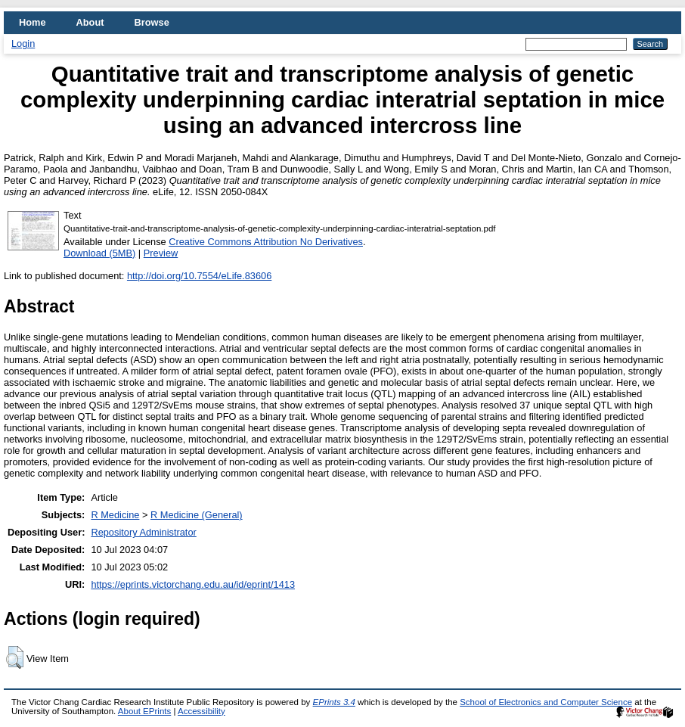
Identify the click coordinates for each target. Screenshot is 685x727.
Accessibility (201, 711)
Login (23, 43)
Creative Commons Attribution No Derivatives (266, 241)
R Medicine (115, 514)
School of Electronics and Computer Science (546, 702)
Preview (161, 253)
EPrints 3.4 (334, 702)
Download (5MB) (99, 253)
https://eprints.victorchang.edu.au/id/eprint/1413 (193, 584)
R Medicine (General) (196, 514)
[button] (14, 657)
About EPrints (144, 711)
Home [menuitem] (32, 22)
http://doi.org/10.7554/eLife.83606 (199, 275)
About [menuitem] (90, 22)
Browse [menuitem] (152, 22)
